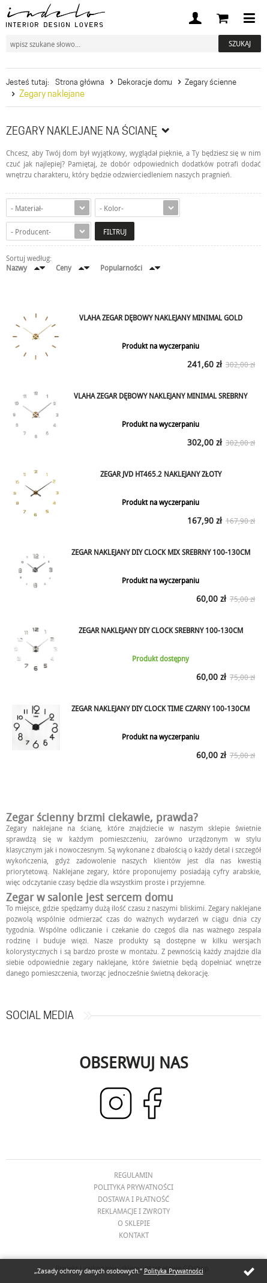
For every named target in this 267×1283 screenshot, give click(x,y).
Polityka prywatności (133, 1187)
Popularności (121, 267)
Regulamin (133, 1175)
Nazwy (16, 267)
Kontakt (134, 1235)
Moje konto (195, 18)
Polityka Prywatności (173, 1270)
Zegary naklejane (52, 93)
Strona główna (79, 82)
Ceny (63, 267)
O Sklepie (134, 1223)
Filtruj (115, 231)
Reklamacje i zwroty (133, 1211)
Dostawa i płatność (133, 1199)
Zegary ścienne (210, 82)
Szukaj (240, 43)
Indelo (55, 16)
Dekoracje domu (145, 82)
